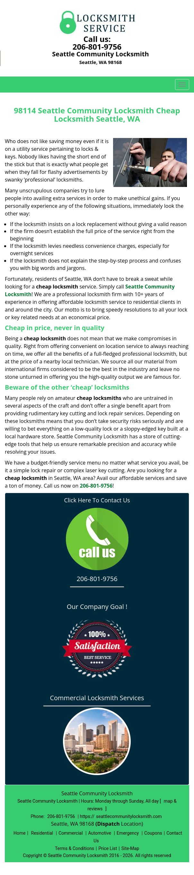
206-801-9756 (97, 46)
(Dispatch (108, 823)
